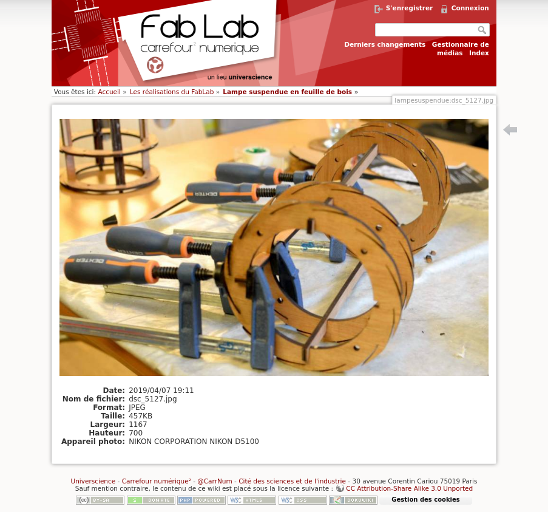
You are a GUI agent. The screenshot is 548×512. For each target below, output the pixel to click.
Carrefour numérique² (156, 481)
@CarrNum (214, 481)
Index (479, 52)
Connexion (470, 8)
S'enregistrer (409, 8)
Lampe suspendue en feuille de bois (287, 91)
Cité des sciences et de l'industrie (292, 481)
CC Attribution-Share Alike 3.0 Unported (409, 488)
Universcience (92, 481)
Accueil (109, 91)
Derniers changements (384, 44)
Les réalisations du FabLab (172, 91)
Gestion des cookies (425, 499)
